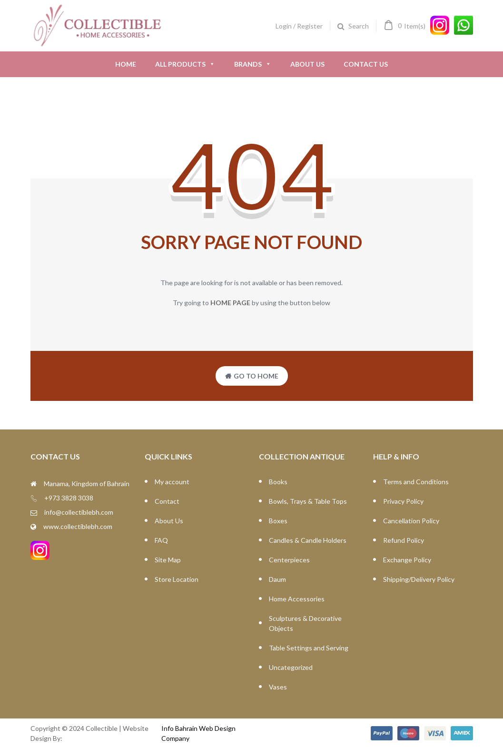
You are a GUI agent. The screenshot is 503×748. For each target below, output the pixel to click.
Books (278, 482)
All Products (185, 64)
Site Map (168, 560)
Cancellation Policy (411, 521)
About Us (307, 64)
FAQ (161, 540)
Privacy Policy (403, 501)
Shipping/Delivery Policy (418, 579)
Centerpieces (289, 560)
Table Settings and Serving (308, 648)
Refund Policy (403, 540)
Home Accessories (297, 599)
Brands (252, 64)
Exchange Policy (407, 560)
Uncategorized (291, 667)
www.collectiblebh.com (77, 526)
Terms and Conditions (416, 482)
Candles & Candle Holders (307, 540)
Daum (277, 579)
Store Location (176, 579)
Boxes (278, 521)
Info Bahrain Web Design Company (198, 733)
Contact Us (366, 64)
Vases (278, 687)
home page (230, 303)
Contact (167, 501)
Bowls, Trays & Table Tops (308, 501)
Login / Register (299, 26)
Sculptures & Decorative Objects (305, 623)
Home (125, 64)
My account (172, 482)
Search (358, 26)
